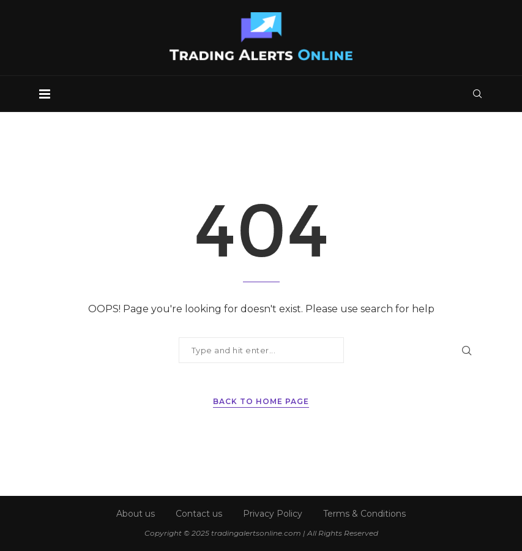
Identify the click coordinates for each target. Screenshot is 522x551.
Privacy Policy (272, 513)
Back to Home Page (261, 401)
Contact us (199, 513)
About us (135, 513)
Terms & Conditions (364, 513)
